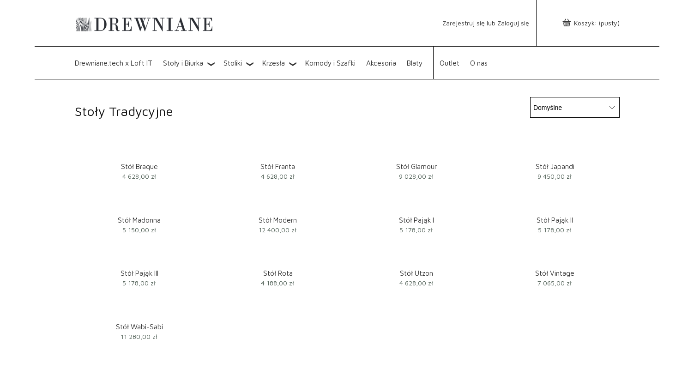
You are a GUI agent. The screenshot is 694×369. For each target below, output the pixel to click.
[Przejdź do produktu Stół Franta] (278, 147)
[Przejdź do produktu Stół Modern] (278, 200)
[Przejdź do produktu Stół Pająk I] (416, 200)
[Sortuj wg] (574, 107)
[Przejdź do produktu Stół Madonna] (139, 200)
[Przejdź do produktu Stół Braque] (139, 147)
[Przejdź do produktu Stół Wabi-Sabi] (139, 307)
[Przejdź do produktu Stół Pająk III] (139, 254)
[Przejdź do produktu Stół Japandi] (555, 147)
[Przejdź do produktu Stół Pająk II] (555, 200)
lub (468, 23)
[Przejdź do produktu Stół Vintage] (555, 254)
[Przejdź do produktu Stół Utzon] (416, 254)
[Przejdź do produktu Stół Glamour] (416, 147)
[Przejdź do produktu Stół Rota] (278, 254)
